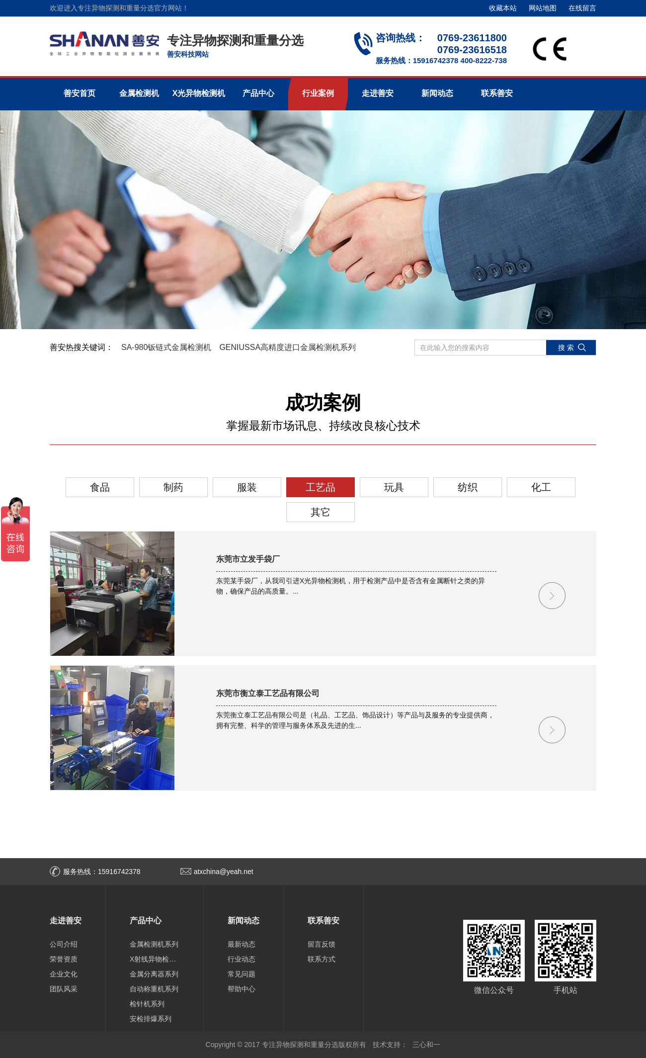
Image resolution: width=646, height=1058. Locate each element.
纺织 (468, 487)
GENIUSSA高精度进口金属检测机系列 (287, 347)
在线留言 (582, 8)
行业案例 (318, 93)
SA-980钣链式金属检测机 (166, 347)
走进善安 (378, 93)
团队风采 (64, 989)
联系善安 (497, 93)
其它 (320, 512)
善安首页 (79, 93)
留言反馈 (321, 944)
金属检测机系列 (154, 944)
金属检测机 (139, 93)
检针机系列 (147, 1004)
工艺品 (320, 487)
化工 (541, 487)
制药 (173, 487)
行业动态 (241, 959)
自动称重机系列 (154, 989)
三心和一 (426, 1045)
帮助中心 (241, 989)
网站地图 (543, 8)
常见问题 (241, 974)
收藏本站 (503, 8)
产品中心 (258, 93)
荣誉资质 (64, 959)
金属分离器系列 (154, 974)
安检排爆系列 (150, 1019)
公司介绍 (64, 944)
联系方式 (321, 959)
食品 (100, 487)
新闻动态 (437, 93)
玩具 (394, 487)
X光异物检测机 (199, 93)
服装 (247, 487)
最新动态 (241, 944)
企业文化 (64, 974)
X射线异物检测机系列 (154, 959)
